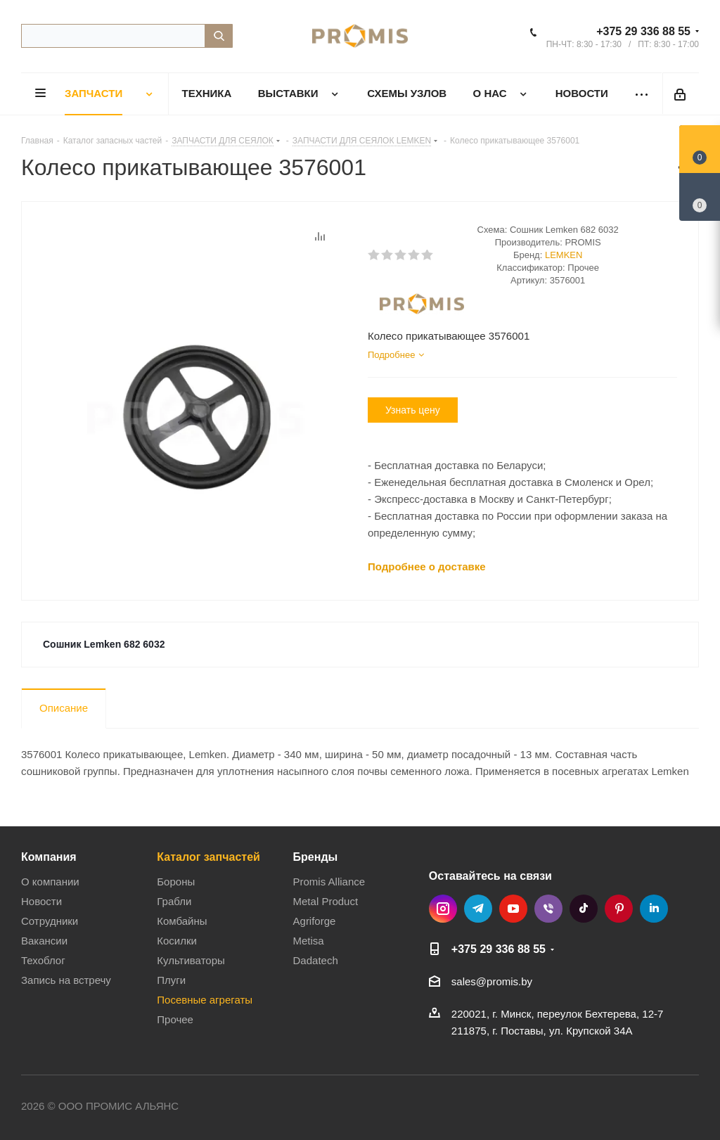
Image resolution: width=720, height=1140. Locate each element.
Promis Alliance (329, 882)
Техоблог (43, 960)
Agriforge (314, 921)
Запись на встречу (66, 980)
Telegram (478, 909)
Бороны (176, 882)
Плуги (171, 980)
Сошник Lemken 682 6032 (104, 644)
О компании (50, 882)
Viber (548, 909)
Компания (49, 856)
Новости (41, 901)
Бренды (315, 856)
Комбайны (182, 921)
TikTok (584, 909)
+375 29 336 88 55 (643, 31)
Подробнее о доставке (427, 566)
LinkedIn (654, 909)
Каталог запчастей (208, 856)
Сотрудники (49, 921)
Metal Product (326, 901)
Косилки (177, 941)
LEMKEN (563, 255)
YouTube (513, 909)
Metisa (308, 941)
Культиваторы (191, 960)
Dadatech (315, 960)
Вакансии (44, 941)
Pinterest (619, 909)
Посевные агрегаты (204, 1000)
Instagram (443, 909)
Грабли (174, 901)
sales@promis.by (491, 981)
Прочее (175, 1019)
